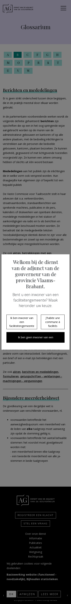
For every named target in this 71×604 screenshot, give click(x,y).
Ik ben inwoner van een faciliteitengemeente (21, 322)
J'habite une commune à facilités (52, 322)
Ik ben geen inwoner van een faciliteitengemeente (35, 339)
